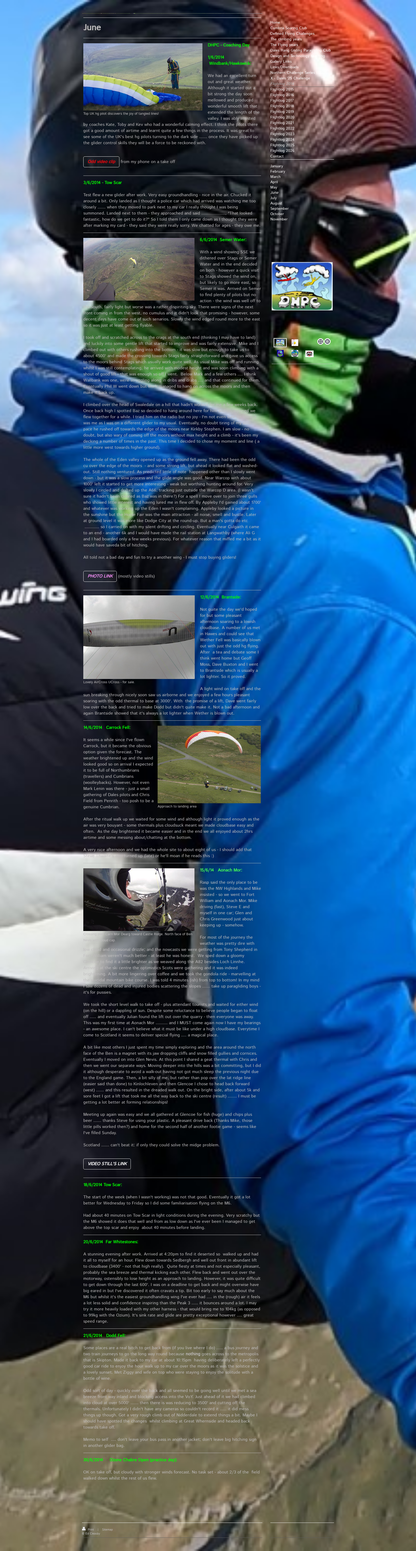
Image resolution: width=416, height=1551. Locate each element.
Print (88, 1530)
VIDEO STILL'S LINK (107, 1164)
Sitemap (107, 1530)
